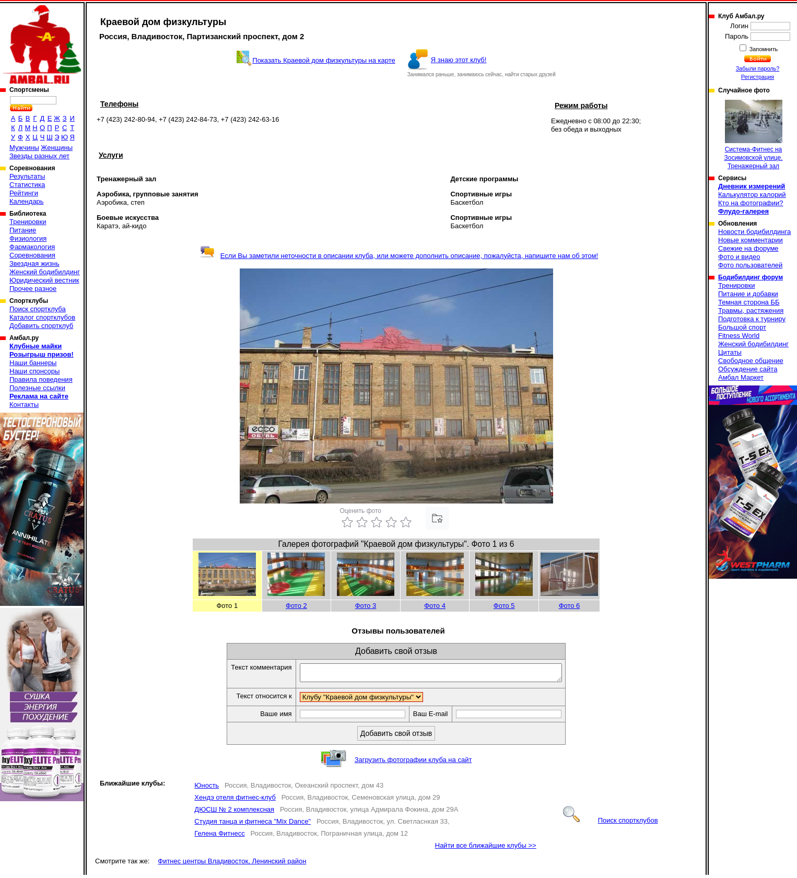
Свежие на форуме (748, 248)
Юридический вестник (44, 280)
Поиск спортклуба (37, 309)
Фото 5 (504, 606)
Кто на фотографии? (750, 203)
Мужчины (24, 147)
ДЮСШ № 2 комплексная (234, 812)
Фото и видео (739, 257)
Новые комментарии (750, 240)
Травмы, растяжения (750, 310)
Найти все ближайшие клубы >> (485, 848)
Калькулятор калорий (752, 194)
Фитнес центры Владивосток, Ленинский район (232, 864)
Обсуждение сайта (747, 369)
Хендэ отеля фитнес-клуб (235, 800)
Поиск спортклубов (610, 823)
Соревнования (32, 255)
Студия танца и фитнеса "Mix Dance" (252, 824)
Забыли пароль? (758, 68)
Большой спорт (742, 327)
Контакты (24, 404)
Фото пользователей (750, 265)
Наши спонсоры (34, 371)
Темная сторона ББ (749, 302)
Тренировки (27, 222)
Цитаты (730, 352)
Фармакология (32, 247)
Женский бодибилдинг (44, 272)
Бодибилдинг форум (750, 277)
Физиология (27, 238)
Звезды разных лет (39, 156)
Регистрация (757, 77)
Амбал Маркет (741, 377)
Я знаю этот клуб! (459, 60)
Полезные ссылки (37, 388)
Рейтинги (23, 193)
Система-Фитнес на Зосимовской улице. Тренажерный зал (753, 135)
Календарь (26, 201)
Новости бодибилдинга (754, 232)
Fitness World (738, 336)
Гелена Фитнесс (219, 836)
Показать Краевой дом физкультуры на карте (323, 60)
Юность (206, 788)
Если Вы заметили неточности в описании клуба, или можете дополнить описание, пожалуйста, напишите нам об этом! (399, 256)
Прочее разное (32, 288)
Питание (22, 230)
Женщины (57, 147)
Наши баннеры (32, 363)
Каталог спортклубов (42, 317)
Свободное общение (750, 361)
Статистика (27, 185)
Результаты (27, 176)
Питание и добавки (748, 294)
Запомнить (763, 49)
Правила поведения (41, 379)
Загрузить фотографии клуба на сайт (413, 763)
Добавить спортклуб (41, 326)
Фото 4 (435, 606)
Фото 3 (366, 606)
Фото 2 (296, 606)
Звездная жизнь (34, 263)
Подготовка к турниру (752, 319)
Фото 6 (569, 606)
